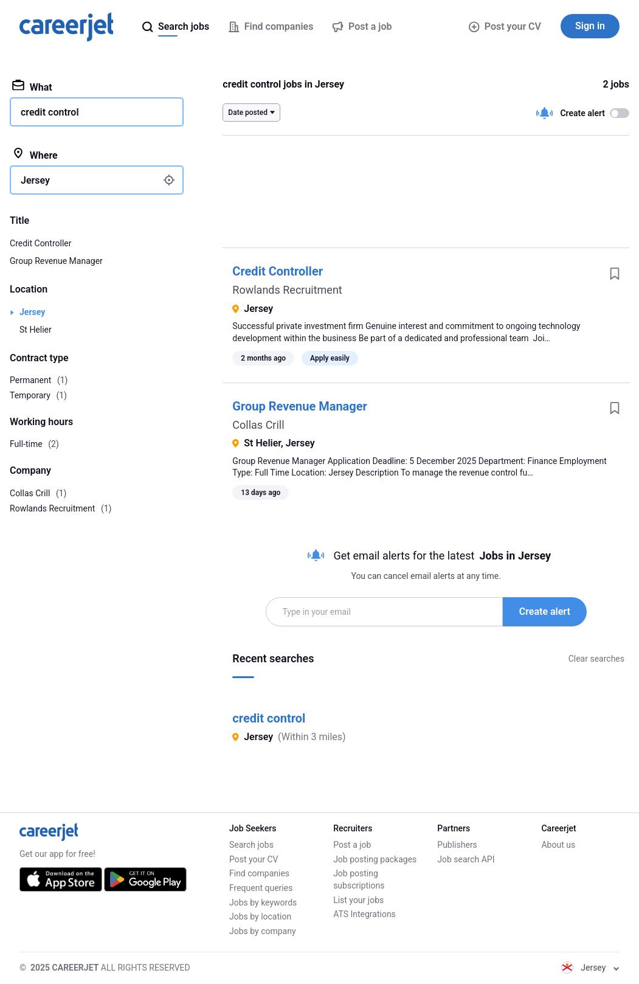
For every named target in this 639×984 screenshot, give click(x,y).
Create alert (544, 611)
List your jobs (358, 900)
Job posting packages (374, 859)
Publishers (457, 845)
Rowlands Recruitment (287, 289)
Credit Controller (277, 271)
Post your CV (505, 26)
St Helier (35, 329)
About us (558, 845)
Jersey (32, 312)
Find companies (259, 873)
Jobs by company (262, 931)
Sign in (590, 26)
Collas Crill (258, 424)
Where (35, 154)
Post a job (352, 845)
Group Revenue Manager (299, 406)
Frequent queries (260, 888)
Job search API (465, 859)
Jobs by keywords (263, 902)
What (32, 86)
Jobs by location (260, 916)
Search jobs (251, 845)
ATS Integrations (364, 914)
